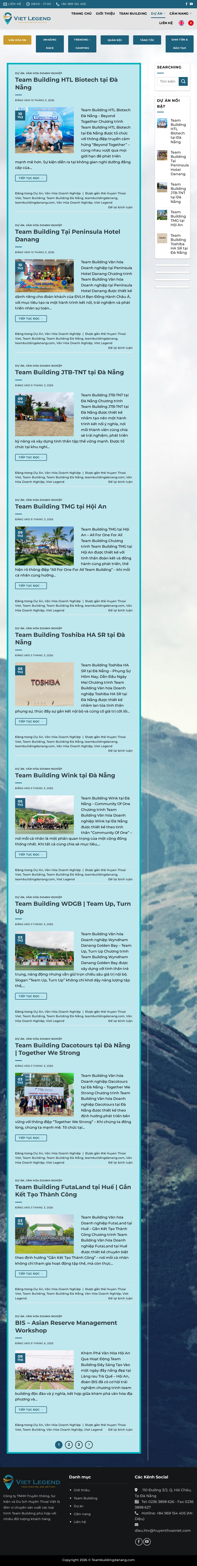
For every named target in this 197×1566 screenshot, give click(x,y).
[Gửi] (183, 81)
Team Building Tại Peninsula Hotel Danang (180, 163)
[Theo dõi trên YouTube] (191, 4)
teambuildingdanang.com (35, 202)
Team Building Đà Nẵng (64, 198)
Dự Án (158, 13)
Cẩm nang (180, 13)
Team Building (133, 13)
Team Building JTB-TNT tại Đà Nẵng (69, 372)
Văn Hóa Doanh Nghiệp (44, 73)
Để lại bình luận (120, 207)
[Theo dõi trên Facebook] (186, 4)
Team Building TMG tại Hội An (61, 506)
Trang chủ (81, 13)
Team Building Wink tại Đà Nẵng (65, 775)
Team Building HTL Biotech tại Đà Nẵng (178, 131)
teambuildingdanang (101, 198)
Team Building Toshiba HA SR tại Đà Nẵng (179, 244)
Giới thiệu (105, 13)
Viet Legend (103, 202)
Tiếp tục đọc (31, 178)
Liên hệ (166, 23)
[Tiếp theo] (89, 1445)
